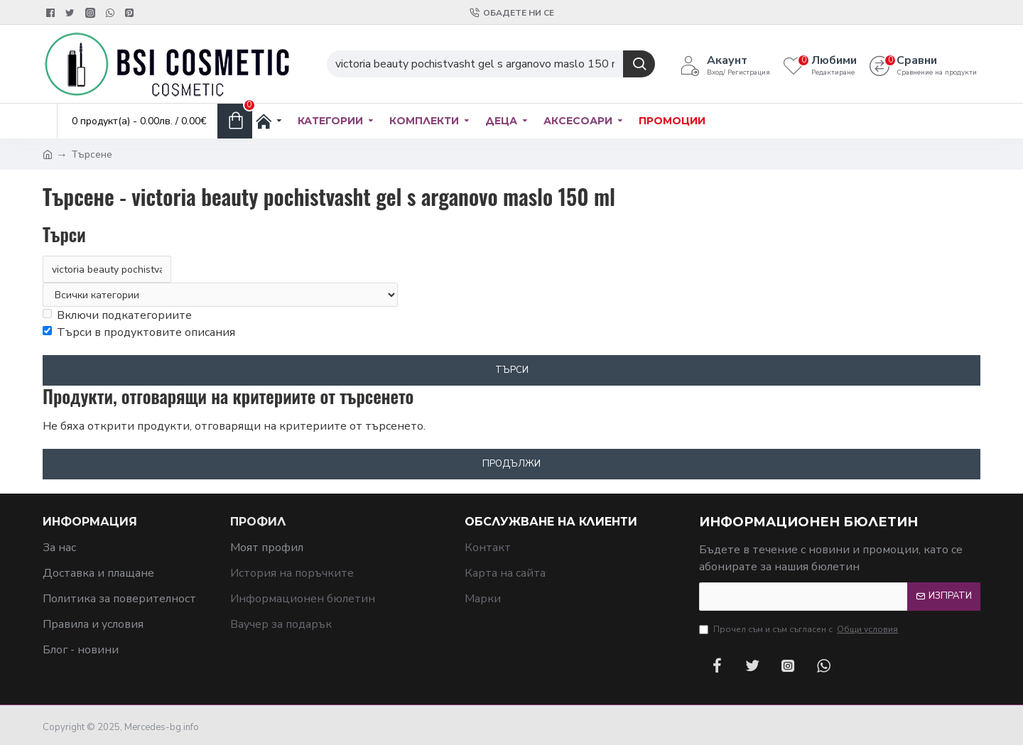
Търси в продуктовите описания (139, 332)
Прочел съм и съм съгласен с (799, 629)
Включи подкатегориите (117, 315)
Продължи (511, 463)
